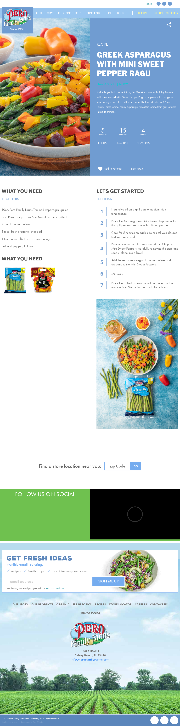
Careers (141, 604)
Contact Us (159, 604)
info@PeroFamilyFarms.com (90, 659)
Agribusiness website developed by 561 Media (22, 722)
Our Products (71, 13)
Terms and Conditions (54, 588)
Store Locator (166, 13)
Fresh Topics (117, 13)
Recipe (102, 44)
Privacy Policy (90, 612)
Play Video (137, 170)
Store (149, 4)
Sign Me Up (108, 581)
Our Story (45, 13)
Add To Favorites (113, 170)
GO (136, 468)
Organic (94, 13)
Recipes (144, 13)
